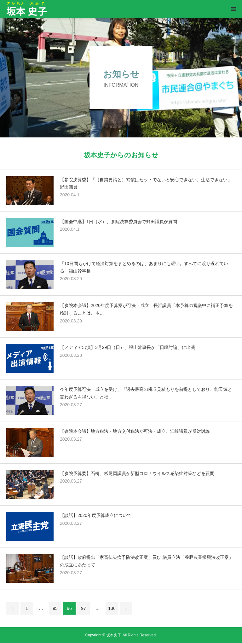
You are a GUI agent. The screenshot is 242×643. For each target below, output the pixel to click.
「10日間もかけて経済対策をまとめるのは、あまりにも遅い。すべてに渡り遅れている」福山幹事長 (144, 267)
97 (83, 608)
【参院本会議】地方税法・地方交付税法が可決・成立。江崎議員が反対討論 (135, 431)
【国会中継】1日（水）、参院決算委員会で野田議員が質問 (118, 221)
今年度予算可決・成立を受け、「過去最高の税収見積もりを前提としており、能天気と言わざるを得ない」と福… (146, 393)
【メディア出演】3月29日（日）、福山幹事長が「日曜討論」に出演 (127, 347)
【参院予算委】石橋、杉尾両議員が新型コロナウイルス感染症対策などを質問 (137, 473)
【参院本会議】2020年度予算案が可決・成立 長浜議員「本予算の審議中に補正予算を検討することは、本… (146, 309)
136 (111, 608)
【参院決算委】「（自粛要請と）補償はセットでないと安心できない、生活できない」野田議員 (146, 183)
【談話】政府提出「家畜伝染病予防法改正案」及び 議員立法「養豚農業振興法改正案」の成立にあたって (146, 561)
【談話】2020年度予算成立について (95, 515)
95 (55, 608)
